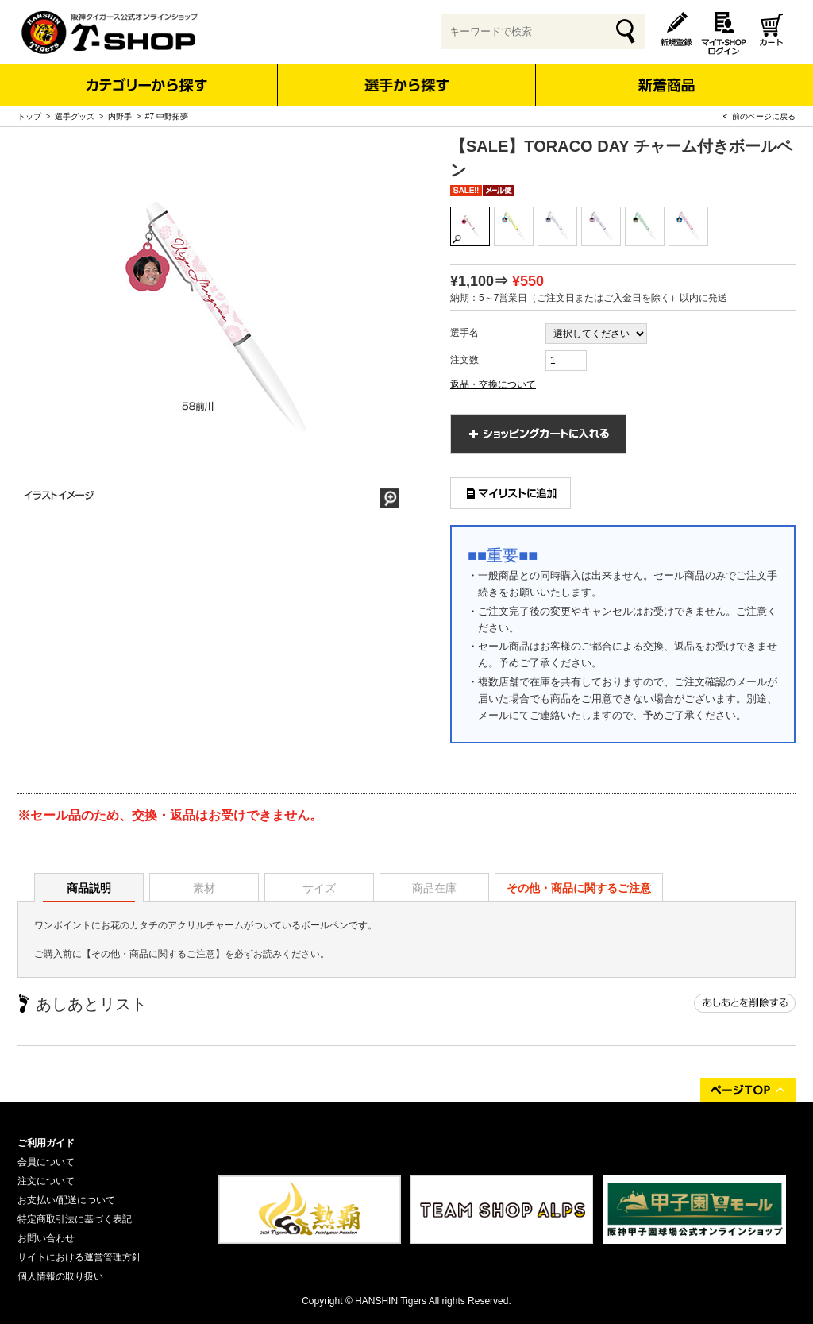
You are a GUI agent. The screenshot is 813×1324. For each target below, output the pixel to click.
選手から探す (407, 85)
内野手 (120, 116)
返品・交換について (493, 384)
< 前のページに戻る (759, 116)
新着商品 (666, 74)
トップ (29, 116)
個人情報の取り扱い (60, 1276)
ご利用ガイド (46, 1142)
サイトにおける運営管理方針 (79, 1257)
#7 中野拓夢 (166, 116)
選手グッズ (74, 116)
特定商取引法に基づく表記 (74, 1219)
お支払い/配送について (66, 1200)
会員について (46, 1162)
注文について (46, 1181)
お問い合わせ (46, 1238)
